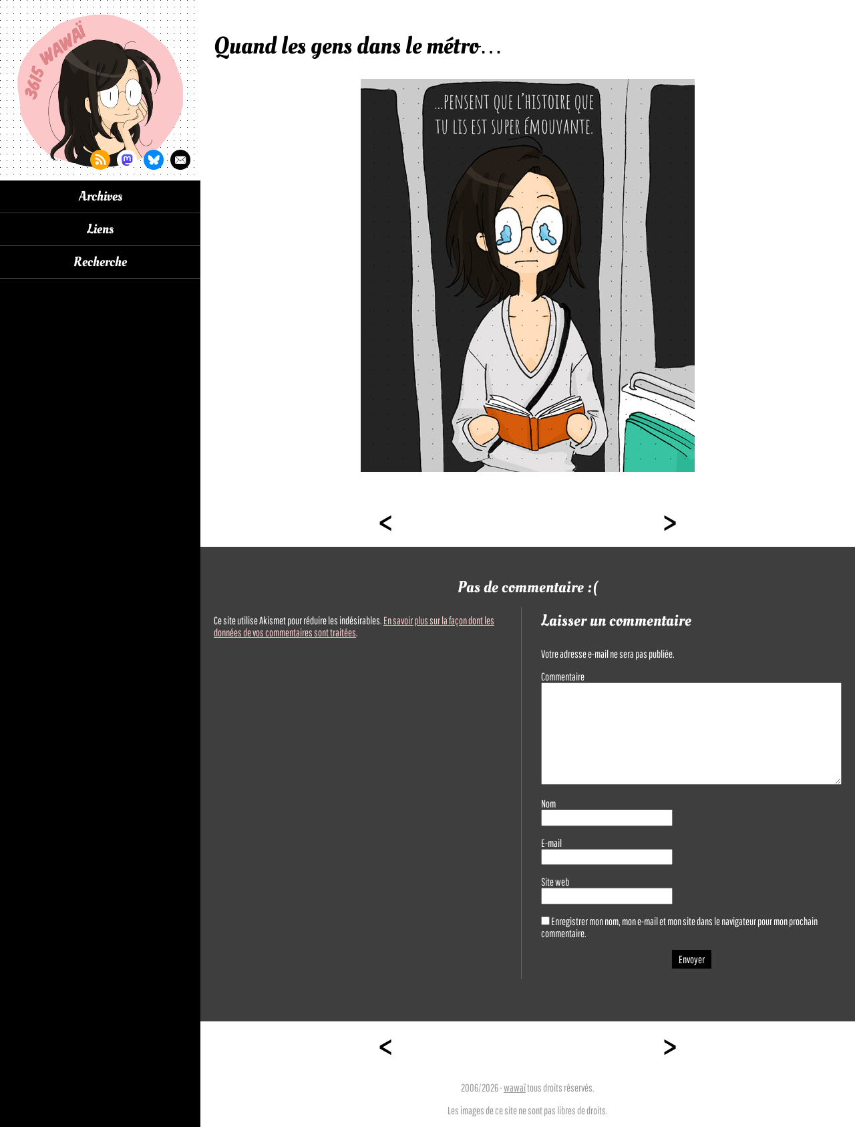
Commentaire (562, 676)
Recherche (100, 262)
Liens (100, 229)
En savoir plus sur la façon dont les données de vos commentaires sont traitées (354, 626)
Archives (100, 196)
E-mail (551, 843)
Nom (548, 803)
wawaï (515, 1088)
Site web (555, 882)
